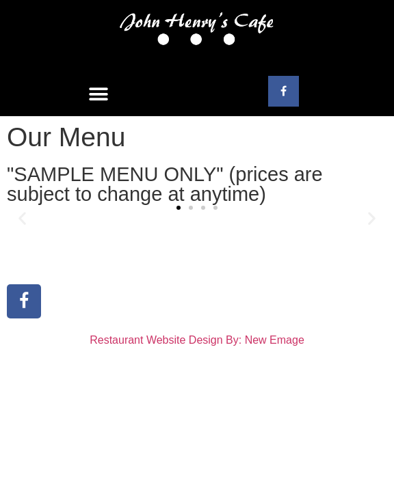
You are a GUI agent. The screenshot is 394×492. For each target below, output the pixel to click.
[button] (98, 94)
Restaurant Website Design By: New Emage (197, 340)
